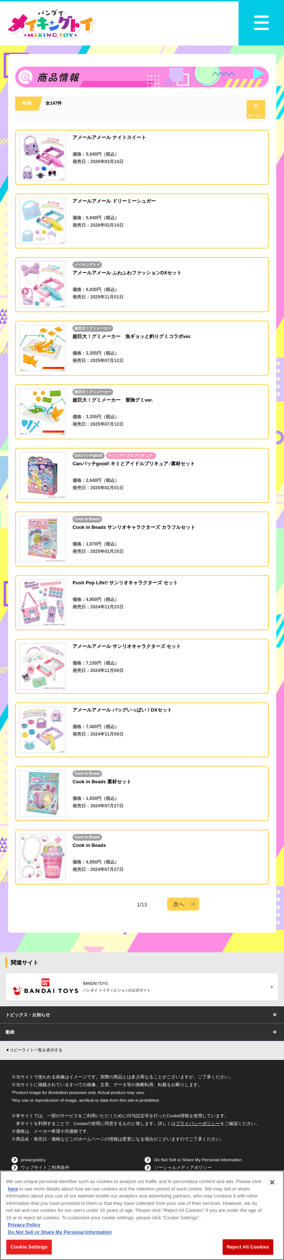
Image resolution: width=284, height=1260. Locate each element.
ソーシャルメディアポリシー (183, 1167)
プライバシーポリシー (198, 1123)
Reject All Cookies (248, 1247)
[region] (142, 1215)
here (13, 1189)
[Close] (272, 1182)
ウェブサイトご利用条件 (45, 1167)
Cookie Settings (28, 1247)
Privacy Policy (24, 1224)
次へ (178, 904)
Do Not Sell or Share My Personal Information (198, 1159)
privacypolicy (33, 1159)
